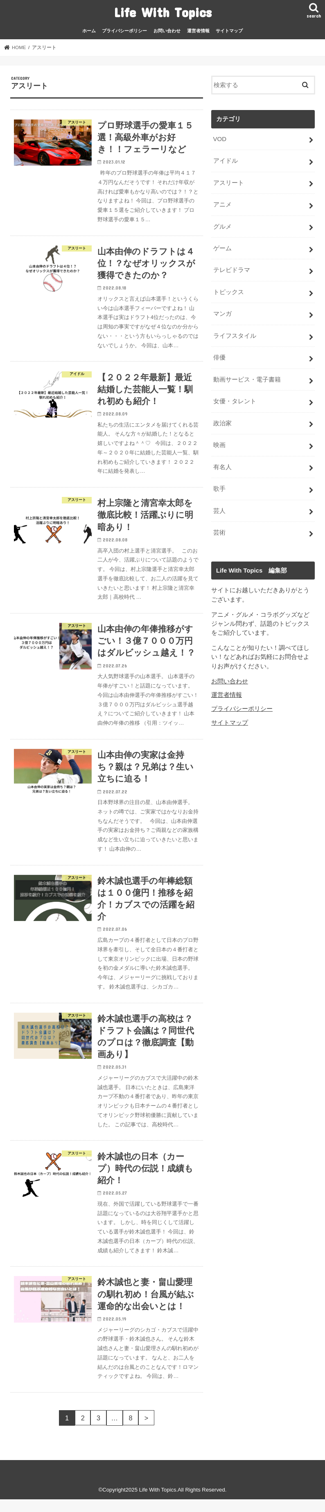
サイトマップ (229, 30)
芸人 (219, 506)
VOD (219, 138)
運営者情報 (198, 30)
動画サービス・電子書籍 (246, 376)
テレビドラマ (231, 268)
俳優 (219, 355)
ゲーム (222, 247)
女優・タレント (234, 398)
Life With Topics (163, 12)
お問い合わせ (167, 30)
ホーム (89, 30)
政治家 (222, 420)
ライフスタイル (234, 333)
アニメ (222, 203)
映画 (219, 441)
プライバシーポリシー (124, 30)
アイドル (225, 160)
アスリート (228, 182)
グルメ (222, 225)
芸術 (219, 528)
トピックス (228, 290)
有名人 (222, 463)
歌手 (219, 485)
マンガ (222, 312)
